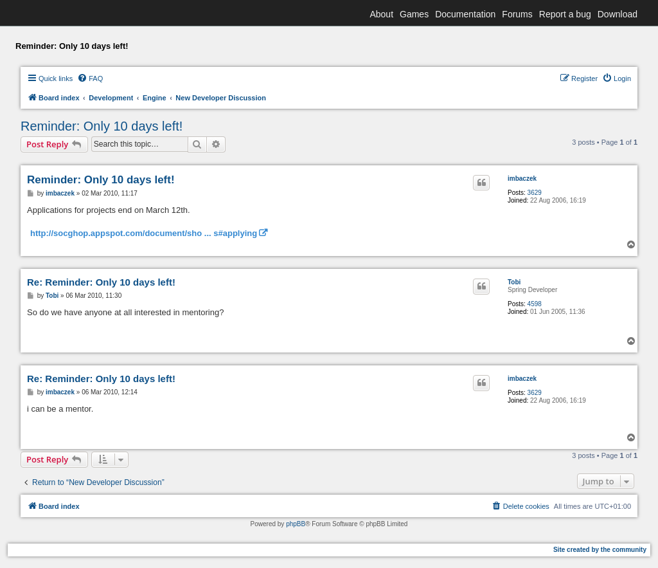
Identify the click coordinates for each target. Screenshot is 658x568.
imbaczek (522, 178)
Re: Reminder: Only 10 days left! (101, 282)
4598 (535, 303)
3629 (535, 192)
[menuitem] (90, 78)
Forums (517, 14)
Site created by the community (599, 549)
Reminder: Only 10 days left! (101, 126)
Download (617, 14)
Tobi (514, 282)
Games (414, 14)
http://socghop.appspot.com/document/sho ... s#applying (143, 233)
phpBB (295, 523)
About (381, 14)
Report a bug (565, 14)
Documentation (465, 14)
